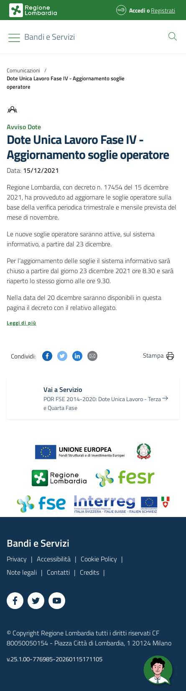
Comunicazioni (23, 70)
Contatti (58, 572)
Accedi (137, 10)
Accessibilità (54, 559)
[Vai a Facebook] (15, 600)
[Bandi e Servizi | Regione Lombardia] (33, 10)
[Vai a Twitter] (36, 600)
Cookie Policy (99, 559)
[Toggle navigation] (14, 38)
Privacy (17, 559)
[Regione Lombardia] (49, 37)
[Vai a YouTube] (56, 600)
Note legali (22, 572)
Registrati (163, 10)
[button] (171, 36)
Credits (89, 572)
